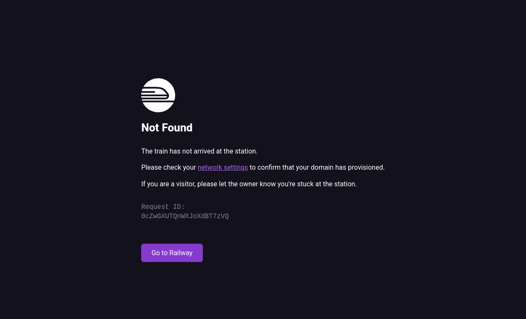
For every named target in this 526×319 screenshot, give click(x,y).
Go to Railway (172, 253)
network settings (223, 167)
